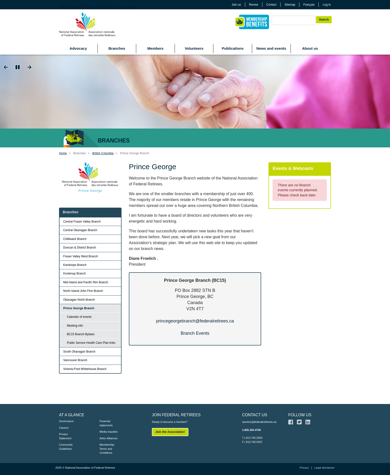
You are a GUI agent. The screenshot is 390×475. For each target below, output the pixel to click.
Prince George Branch (78, 308)
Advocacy (78, 48)
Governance (66, 421)
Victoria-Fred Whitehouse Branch (85, 369)
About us (310, 48)
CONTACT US (254, 415)
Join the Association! (170, 432)
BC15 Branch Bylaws (81, 334)
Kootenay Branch (74, 273)
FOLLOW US (299, 415)
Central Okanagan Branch (80, 230)
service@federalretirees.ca (259, 421)
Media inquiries (108, 431)
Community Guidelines (66, 446)
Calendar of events (79, 317)
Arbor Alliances (108, 438)
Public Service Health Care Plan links (91, 342)
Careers (64, 427)
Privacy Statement (65, 436)
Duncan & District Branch (79, 247)
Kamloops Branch (74, 265)
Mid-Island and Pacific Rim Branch (85, 282)
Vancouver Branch (75, 360)
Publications (233, 48)
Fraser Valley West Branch (80, 256)
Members (155, 48)
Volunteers (194, 48)
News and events (271, 48)
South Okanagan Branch (79, 351)
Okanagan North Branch (79, 299)
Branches (117, 48)
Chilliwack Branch (74, 239)
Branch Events (195, 333)
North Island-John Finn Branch (83, 291)
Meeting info (75, 325)
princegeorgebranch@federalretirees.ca (195, 321)
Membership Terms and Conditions (106, 448)
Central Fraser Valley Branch (82, 221)
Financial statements (106, 423)
